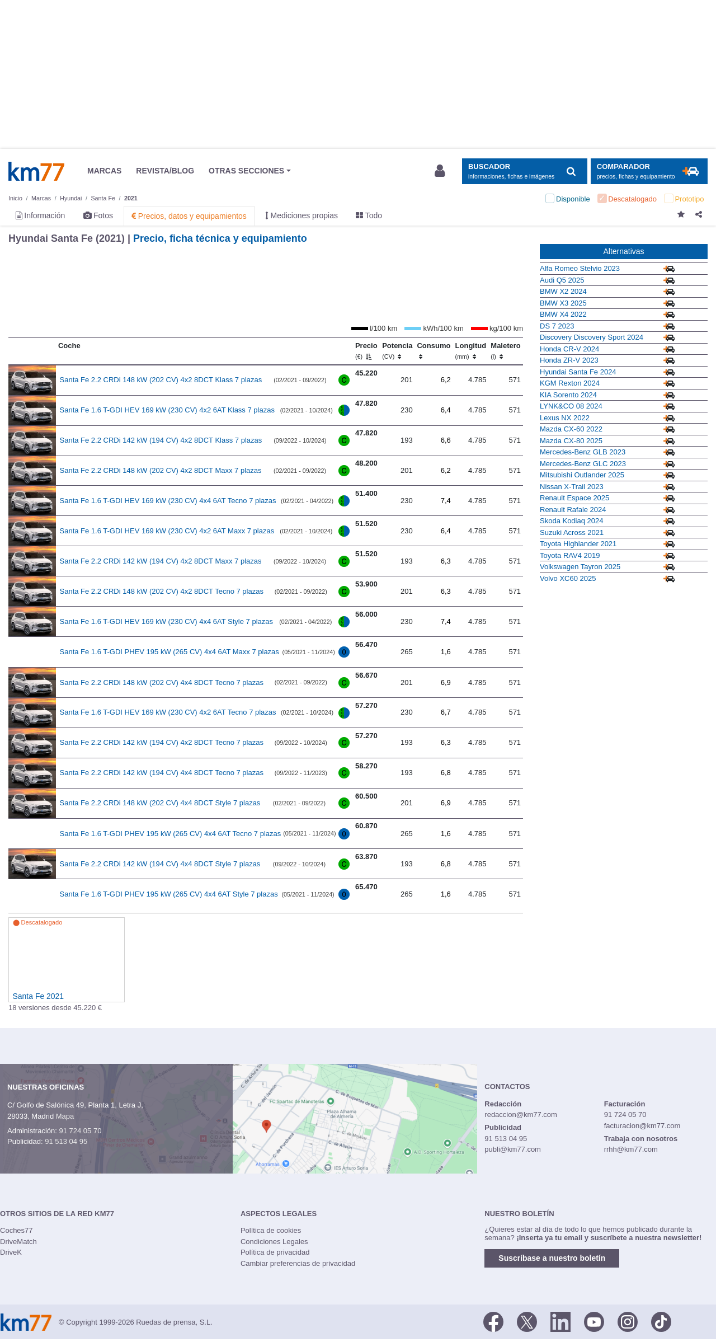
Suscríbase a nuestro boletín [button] (551, 1258)
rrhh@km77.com (631, 1149)
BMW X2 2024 (563, 291)
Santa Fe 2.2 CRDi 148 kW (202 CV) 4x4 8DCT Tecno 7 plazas (161, 682)
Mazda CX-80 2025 (571, 441)
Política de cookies (271, 1230)
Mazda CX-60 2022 (571, 429)
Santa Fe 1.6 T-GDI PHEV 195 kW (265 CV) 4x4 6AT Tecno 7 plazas (170, 833)
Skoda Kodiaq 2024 (571, 521)
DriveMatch (18, 1241)
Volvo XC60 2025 (568, 578)
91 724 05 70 (80, 1131)
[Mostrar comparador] (649, 171)
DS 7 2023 (557, 326)
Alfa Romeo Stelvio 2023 (580, 268)
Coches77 (16, 1230)
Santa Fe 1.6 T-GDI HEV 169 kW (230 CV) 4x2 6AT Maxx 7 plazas (167, 531)
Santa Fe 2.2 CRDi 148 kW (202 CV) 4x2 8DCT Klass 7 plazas (161, 380)
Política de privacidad (275, 1252)
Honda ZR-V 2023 (569, 360)
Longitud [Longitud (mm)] (471, 350)
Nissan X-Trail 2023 (572, 486)
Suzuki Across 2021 (572, 532)
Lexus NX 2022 (565, 418)
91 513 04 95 (66, 1141)
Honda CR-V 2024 (569, 349)
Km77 (36, 171)
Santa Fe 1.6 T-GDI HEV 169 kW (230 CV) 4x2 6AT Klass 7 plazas (167, 410)
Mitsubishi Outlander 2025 (582, 475)
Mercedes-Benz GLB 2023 (582, 452)
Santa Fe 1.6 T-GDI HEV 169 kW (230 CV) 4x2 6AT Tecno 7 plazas (168, 712)
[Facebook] (493, 1321)
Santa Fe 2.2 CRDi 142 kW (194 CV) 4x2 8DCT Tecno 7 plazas (161, 742)
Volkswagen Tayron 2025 (580, 566)
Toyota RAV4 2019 (570, 555)
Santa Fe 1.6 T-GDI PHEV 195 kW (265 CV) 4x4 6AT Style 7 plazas (169, 894)
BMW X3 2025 (563, 303)
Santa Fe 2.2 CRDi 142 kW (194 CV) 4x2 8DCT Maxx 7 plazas (161, 561)
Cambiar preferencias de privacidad (298, 1263)
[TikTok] (661, 1321)
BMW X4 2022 (563, 314)
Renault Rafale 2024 (573, 509)
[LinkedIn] (560, 1321)
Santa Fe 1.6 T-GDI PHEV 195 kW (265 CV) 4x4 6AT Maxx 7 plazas (169, 651)
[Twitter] (527, 1321)
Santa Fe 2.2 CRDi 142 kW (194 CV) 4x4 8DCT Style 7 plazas (160, 864)
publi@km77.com (512, 1149)
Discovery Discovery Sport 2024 (591, 337)
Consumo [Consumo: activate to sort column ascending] (433, 350)
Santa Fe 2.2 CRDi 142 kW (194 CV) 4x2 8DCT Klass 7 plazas (161, 440)
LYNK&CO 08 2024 (571, 406)
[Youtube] (594, 1321)
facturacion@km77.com (642, 1126)
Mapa (65, 1116)
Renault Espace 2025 (574, 498)
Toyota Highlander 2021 (578, 543)
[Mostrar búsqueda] (524, 171)
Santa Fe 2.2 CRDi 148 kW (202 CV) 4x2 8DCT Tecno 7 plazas (161, 591)
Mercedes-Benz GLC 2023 (583, 463)
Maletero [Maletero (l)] (505, 350)
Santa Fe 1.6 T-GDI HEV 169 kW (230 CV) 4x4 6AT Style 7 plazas (167, 621)
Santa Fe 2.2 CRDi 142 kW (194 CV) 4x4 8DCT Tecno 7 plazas (161, 772)
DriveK (11, 1252)
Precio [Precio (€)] (366, 350)
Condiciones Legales (274, 1241)
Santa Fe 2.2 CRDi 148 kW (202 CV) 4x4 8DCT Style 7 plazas (160, 803)
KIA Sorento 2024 (568, 395)
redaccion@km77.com (520, 1114)
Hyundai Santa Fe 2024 (578, 372)
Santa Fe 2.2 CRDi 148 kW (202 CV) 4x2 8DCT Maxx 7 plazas (161, 470)
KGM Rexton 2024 (570, 383)
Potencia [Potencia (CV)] (397, 350)
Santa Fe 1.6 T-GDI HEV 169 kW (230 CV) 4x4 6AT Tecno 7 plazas (168, 500)
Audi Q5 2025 (562, 280)
